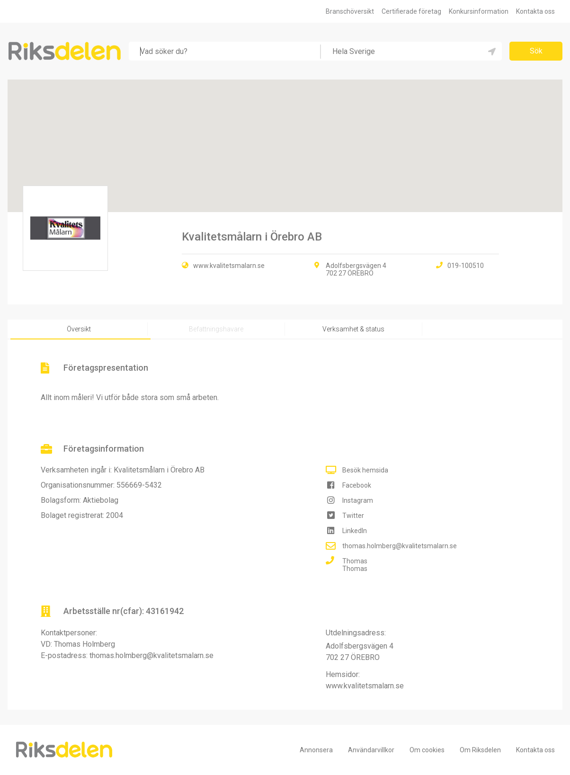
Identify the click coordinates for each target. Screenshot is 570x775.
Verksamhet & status (353, 329)
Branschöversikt (350, 11)
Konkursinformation (478, 11)
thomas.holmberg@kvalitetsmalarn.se (399, 546)
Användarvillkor (371, 750)
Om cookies (427, 750)
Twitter (353, 515)
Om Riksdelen (480, 750)
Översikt (79, 329)
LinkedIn (354, 530)
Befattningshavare (216, 329)
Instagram (357, 500)
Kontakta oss (535, 11)
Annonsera (316, 750)
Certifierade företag (411, 11)
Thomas (354, 561)
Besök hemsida (365, 470)
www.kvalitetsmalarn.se (229, 265)
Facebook (356, 485)
